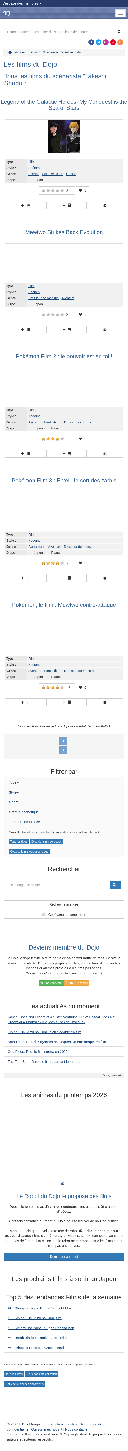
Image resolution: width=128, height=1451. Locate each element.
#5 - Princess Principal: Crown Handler (38, 1348)
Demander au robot (64, 1256)
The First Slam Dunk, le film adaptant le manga (44, 1061)
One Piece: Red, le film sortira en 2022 (38, 1051)
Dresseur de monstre (43, 298)
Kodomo (34, 416)
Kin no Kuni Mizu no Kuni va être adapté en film (44, 1032)
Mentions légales (64, 1424)
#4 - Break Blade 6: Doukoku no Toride (37, 1338)
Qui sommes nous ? (46, 1429)
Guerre (71, 174)
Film (31, 162)
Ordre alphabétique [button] (25, 812)
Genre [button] (15, 802)
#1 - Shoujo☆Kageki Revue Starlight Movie (41, 1308)
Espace (33, 174)
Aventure (67, 298)
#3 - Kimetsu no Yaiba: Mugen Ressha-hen (41, 1328)
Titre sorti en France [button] (24, 822)
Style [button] (14, 792)
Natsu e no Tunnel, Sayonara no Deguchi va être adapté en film (57, 1042)
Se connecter (51, 983)
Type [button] (14, 782)
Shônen (34, 168)
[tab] (64, 782)
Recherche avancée (64, 904)
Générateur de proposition (67, 914)
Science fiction (52, 174)
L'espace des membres (22, 3)
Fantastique (52, 422)
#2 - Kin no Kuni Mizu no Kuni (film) (35, 1318)
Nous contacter (77, 1429)
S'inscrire (76, 983)
